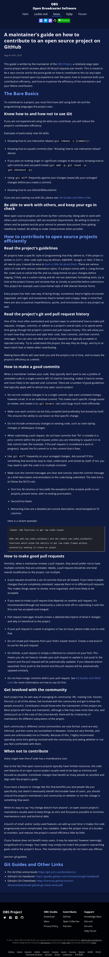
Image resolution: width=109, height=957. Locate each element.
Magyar (82, 952)
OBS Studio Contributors (91, 940)
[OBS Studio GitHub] (55, 21)
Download (49, 916)
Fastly (93, 942)
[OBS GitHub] (22, 917)
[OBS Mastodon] (50, 21)
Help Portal (90, 931)
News (56, 14)
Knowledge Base (92, 916)
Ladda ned (40, 14)
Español (46, 952)
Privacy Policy (51, 926)
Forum (82, 14)
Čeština (11, 952)
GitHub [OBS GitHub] (67, 916)
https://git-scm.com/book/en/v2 (57, 870)
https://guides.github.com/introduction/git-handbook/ (67, 874)
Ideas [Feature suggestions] (46, 921)
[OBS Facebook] (10, 917)
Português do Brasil (34, 954)
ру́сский (48, 954)
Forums (88, 926)
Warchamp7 (45, 942)
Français (72, 952)
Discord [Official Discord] (88, 921)
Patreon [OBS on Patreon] (67, 926)
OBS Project (64, 64)
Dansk (19, 952)
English (37, 952)
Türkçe (57, 954)
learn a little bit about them (61, 263)
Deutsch (28, 952)
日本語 (90, 952)
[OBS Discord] (41, 21)
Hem (25, 14)
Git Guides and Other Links (75, 196)
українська (67, 954)
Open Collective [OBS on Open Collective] (71, 921)
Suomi (63, 952)
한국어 (98, 952)
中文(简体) (79, 954)
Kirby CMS (66, 942)
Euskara (55, 952)
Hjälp (69, 14)
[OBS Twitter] (46, 21)
